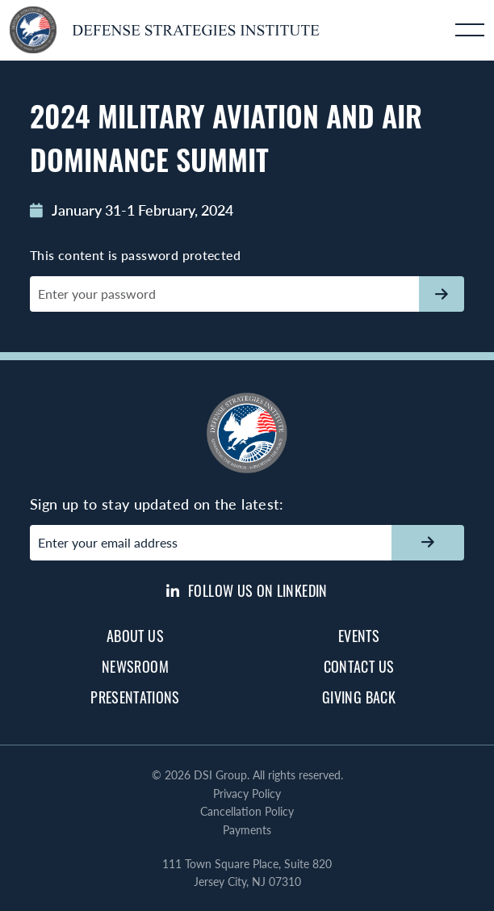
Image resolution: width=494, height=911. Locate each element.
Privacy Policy (247, 793)
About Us (135, 635)
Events (358, 635)
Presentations (135, 696)
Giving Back (359, 696)
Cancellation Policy (247, 811)
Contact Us (359, 666)
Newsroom (135, 666)
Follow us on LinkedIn (246, 590)
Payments (247, 829)
